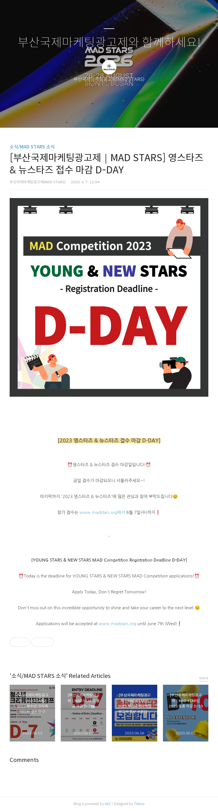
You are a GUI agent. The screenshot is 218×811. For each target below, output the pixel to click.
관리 (137, 116)
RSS (118, 116)
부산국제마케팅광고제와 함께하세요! (109, 43)
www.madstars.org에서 (102, 512)
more (203, 678)
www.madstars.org (117, 623)
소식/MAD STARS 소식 (32, 147)
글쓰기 (80, 116)
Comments (24, 760)
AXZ (108, 804)
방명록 (99, 116)
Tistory (139, 804)
